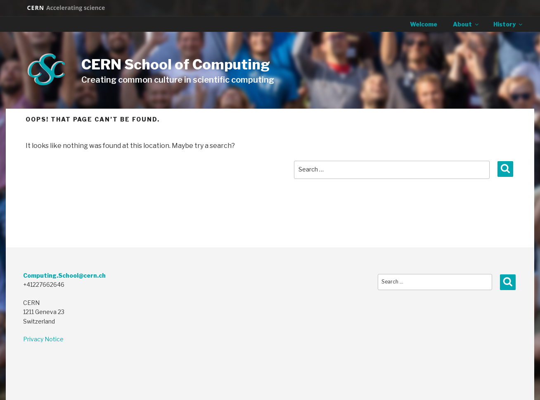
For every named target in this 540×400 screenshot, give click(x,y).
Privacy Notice (43, 339)
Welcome (423, 24)
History (508, 24)
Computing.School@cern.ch (64, 275)
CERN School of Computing (175, 64)
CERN (66, 8)
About (466, 24)
